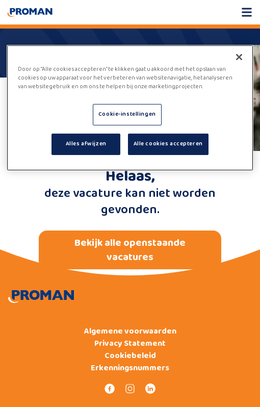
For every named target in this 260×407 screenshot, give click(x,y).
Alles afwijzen (86, 143)
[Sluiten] (239, 57)
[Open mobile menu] (247, 12)
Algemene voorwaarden (130, 331)
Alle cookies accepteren (168, 143)
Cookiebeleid (130, 356)
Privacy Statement (130, 344)
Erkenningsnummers (130, 368)
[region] (130, 108)
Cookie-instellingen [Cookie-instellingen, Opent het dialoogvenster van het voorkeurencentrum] (127, 114)
